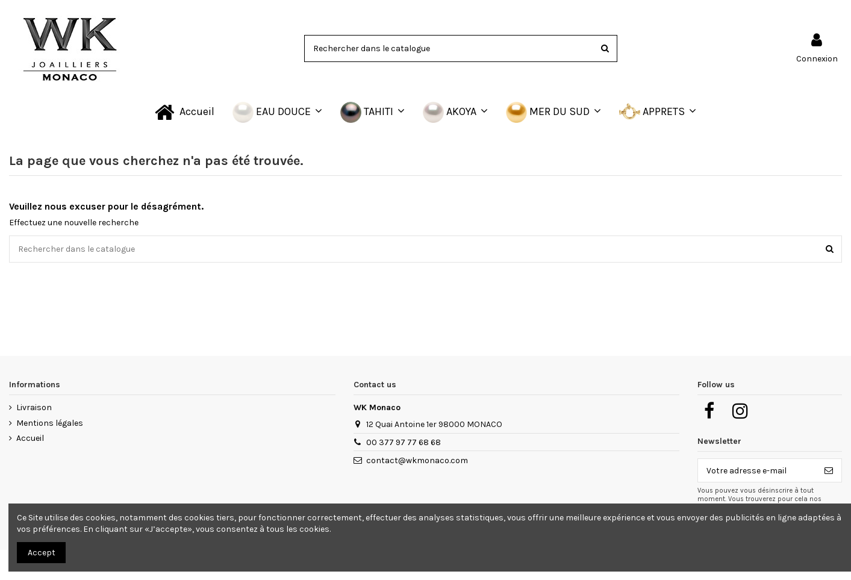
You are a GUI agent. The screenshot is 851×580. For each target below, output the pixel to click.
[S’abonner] (828, 470)
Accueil (30, 438)
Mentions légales (49, 423)
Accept (41, 552)
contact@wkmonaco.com (417, 460)
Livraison (34, 407)
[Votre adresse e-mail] (757, 470)
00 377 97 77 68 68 (403, 442)
